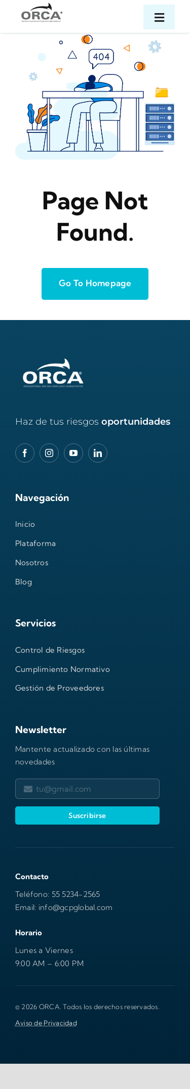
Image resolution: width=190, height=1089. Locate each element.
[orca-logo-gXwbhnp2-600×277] (53, 359)
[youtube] (73, 453)
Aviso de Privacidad (46, 1023)
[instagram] (49, 453)
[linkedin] (97, 453)
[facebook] (24, 453)
